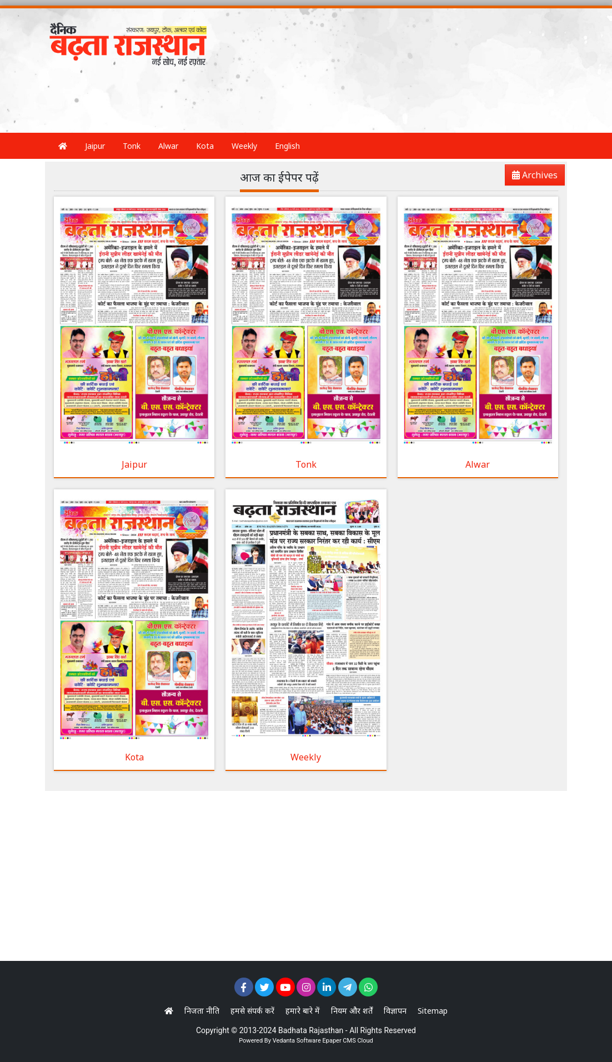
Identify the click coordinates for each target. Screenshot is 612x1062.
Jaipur (95, 146)
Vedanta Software (297, 1040)
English (287, 146)
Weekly (244, 146)
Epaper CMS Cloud (347, 1040)
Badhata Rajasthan (310, 1030)
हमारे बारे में (302, 1010)
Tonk (132, 146)
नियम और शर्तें (352, 1010)
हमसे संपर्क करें (252, 1010)
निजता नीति (201, 1010)
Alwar (168, 146)
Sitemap (433, 1010)
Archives (531, 177)
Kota (205, 146)
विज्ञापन (395, 1010)
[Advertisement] (247, 102)
